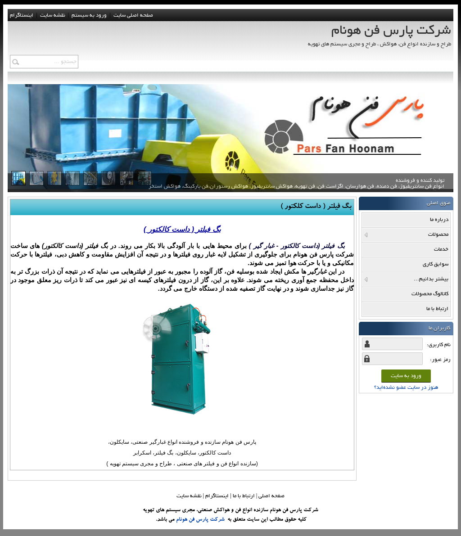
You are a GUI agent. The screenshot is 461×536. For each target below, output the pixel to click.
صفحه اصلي (271, 496)
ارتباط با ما (244, 496)
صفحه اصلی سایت (133, 15)
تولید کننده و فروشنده (296, 186)
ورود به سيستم (89, 15)
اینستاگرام (21, 15)
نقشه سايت (52, 15)
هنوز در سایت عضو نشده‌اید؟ (406, 388)
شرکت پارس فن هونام (200, 520)
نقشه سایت (189, 496)
